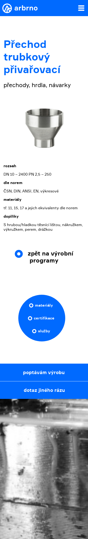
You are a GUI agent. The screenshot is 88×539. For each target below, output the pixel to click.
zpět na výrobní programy (50, 257)
